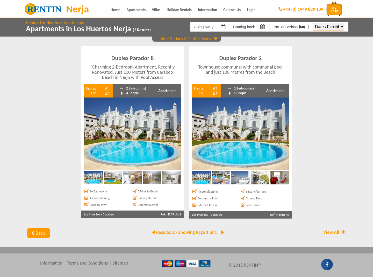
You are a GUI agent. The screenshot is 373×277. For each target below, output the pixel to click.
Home (115, 10)
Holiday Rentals (179, 10)
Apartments (136, 10)
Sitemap (120, 263)
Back (37, 233)
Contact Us (232, 10)
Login (251, 10)
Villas (156, 10)
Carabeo (108, 214)
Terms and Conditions (87, 263)
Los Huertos (50, 22)
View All (334, 232)
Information (207, 10)
